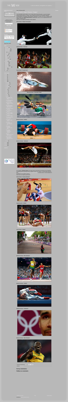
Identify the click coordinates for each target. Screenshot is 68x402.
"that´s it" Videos (7, 48)
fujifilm (6, 55)
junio (7, 90)
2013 (6, 81)
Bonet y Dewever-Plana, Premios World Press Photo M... (9, 138)
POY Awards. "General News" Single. (9, 117)
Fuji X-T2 (6, 54)
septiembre (8, 86)
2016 (6, 77)
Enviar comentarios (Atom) (25, 397)
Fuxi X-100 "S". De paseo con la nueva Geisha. (9, 98)
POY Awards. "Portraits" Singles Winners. (9, 120)
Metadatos (6, 62)
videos (6, 68)
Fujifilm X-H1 (7, 56)
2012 (6, 142)
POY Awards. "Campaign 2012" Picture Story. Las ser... (9, 123)
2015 (6, 78)
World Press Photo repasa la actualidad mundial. (9, 103)
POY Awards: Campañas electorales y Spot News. (9, 127)
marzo (7, 94)
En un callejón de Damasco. (8, 111)
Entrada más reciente (20, 395)
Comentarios (7, 31)
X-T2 (6, 70)
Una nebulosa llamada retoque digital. (9, 100)
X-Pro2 (6, 69)
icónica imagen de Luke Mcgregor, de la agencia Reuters (28, 172)
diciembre (7, 82)
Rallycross (6, 64)
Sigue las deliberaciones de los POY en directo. (9, 134)
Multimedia (6, 63)
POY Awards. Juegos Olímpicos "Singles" (27, 12)
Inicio (35, 395)
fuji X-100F (6, 53)
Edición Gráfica (7, 49)
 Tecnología (6, 47)
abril (7, 93)
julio (7, 89)
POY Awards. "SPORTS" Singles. (9, 115)
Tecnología (6, 65)
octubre (7, 85)
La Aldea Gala (7, 59)
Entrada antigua (49, 395)
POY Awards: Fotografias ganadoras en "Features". (8, 131)
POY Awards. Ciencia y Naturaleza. (9, 109)
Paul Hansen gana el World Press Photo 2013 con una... (9, 106)
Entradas (6, 29)
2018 (6, 74)
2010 (6, 145)
